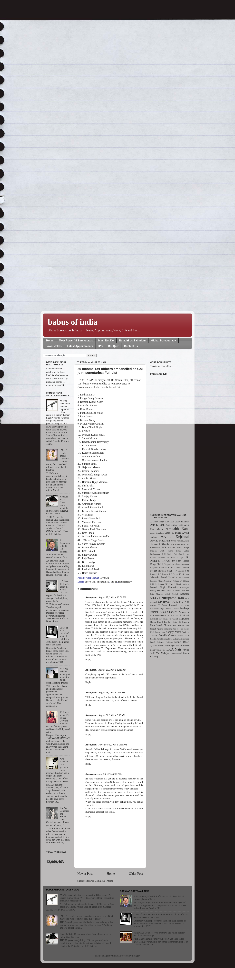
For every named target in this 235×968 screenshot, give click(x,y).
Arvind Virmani (177, 541)
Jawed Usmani (168, 577)
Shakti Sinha (183, 635)
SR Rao (179, 629)
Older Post (136, 873)
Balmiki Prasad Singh (178, 547)
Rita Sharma (178, 625)
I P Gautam (179, 571)
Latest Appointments (80, 346)
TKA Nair (173, 649)
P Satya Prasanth (167, 605)
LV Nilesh (184, 581)
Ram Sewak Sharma (160, 625)
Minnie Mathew (182, 584)
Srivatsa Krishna (165, 642)
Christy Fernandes (157, 557)
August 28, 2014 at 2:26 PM (111, 692)
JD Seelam (184, 574)
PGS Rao (184, 605)
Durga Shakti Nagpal (160, 564)
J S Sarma (173, 574)
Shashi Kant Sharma (159, 639)
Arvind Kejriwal (175, 536)
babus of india (73, 321)
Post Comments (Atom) (101, 880)
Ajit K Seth (157, 524)
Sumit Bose (181, 641)
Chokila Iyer (183, 554)
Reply (88, 659)
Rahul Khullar (164, 622)
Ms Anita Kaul (164, 590)
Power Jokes (54, 346)
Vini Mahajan (162, 653)
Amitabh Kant (177, 529)
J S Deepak (163, 574)
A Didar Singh (157, 521)
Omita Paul (177, 602)
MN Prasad (170, 584)
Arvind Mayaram (160, 540)
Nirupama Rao (172, 598)
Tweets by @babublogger (162, 366)
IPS (100, 346)
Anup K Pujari (173, 532)
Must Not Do (106, 340)
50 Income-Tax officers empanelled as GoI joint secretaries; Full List (110, 370)
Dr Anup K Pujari (175, 557)
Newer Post (85, 873)
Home (49, 340)
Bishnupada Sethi (158, 554)
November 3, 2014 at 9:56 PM (112, 744)
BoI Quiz (113, 346)
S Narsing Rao (170, 629)
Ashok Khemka (161, 544)
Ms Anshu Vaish (178, 591)
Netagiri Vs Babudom (132, 340)
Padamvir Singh (157, 608)
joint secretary (125, 581)
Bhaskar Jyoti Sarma (161, 551)
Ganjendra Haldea (157, 568)
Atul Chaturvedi (178, 544)
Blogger (136, 955)
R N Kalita (173, 616)
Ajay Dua (169, 521)
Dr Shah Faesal (180, 560)
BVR (163, 547)
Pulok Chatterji (168, 611)
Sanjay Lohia (160, 632)
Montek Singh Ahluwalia (163, 587)
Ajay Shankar (182, 521)
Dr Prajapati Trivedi (169, 559)
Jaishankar (155, 577)
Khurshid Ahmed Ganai (159, 581)
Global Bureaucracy (163, 340)
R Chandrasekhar (158, 615)
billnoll (115, 955)
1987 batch (90, 581)
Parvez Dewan (172, 608)
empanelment (103, 581)
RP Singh (163, 619)
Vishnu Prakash (176, 653)
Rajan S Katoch (181, 622)
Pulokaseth (183, 612)
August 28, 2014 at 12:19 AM (112, 669)
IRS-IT (113, 581)
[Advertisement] (169, 442)
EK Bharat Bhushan (180, 564)
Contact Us (131, 346)
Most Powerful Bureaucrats (76, 340)
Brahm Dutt (172, 554)
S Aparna (159, 629)
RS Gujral (173, 619)
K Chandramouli (182, 577)
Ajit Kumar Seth (174, 525)
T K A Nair (160, 650)
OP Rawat (164, 601)
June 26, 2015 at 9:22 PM (110, 774)
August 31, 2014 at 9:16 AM (111, 715)
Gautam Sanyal (173, 567)
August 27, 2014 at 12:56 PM (112, 597)
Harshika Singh (165, 571)
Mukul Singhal (171, 594)
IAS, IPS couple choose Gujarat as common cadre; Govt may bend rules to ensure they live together (86, 917)
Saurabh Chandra (167, 635)
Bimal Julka (182, 551)
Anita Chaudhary (157, 533)
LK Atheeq (174, 581)
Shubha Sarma (174, 639)
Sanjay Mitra (173, 631)
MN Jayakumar (157, 584)
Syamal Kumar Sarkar (160, 645)
